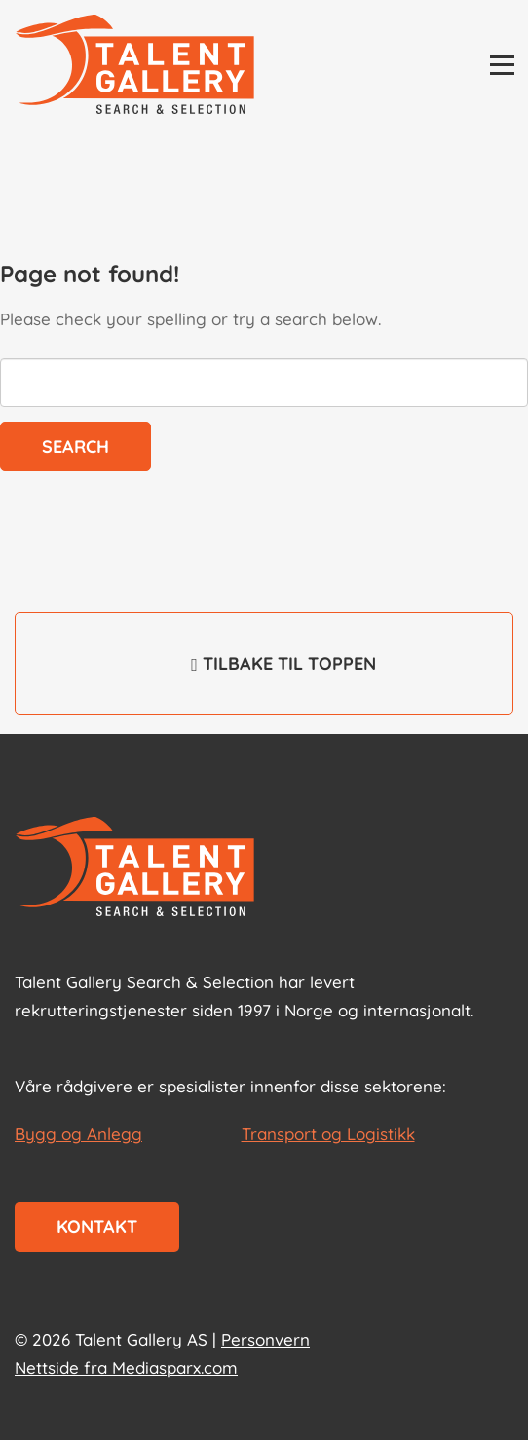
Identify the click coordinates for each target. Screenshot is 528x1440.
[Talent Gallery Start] (135, 66)
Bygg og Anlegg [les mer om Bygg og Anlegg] (78, 1134)
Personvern (265, 1339)
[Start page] (135, 868)
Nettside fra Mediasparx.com (126, 1367)
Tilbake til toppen (264, 676)
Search (75, 446)
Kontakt (97, 1226)
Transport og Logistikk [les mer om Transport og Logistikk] (328, 1134)
